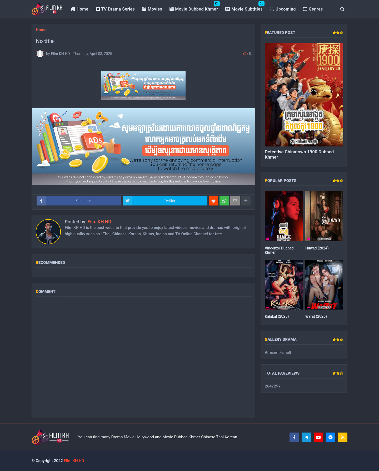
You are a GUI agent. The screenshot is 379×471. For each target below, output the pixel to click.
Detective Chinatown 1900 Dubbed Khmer (299, 154)
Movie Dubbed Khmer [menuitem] (194, 6)
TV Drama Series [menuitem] (115, 9)
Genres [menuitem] (313, 9)
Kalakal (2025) (277, 316)
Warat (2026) (316, 316)
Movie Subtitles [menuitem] (245, 6)
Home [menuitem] (79, 9)
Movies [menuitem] (152, 9)
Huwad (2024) (317, 248)
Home (41, 30)
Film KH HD (99, 221)
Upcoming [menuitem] (283, 9)
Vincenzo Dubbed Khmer (279, 250)
